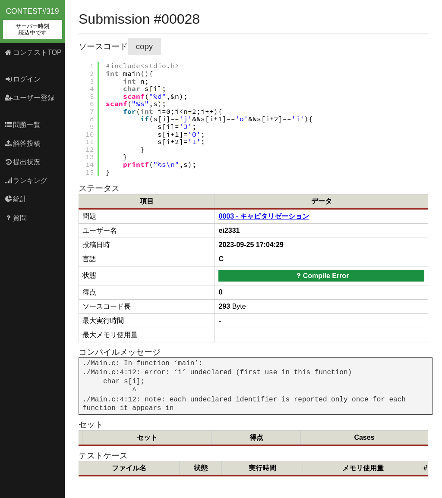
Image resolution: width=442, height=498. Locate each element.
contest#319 (32, 23)
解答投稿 (22, 143)
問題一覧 (22, 124)
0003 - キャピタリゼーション (263, 216)
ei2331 (229, 230)
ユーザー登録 (29, 97)
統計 (15, 199)
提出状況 (22, 162)
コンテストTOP (33, 52)
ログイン (22, 79)
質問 (15, 218)
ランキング (26, 180)
